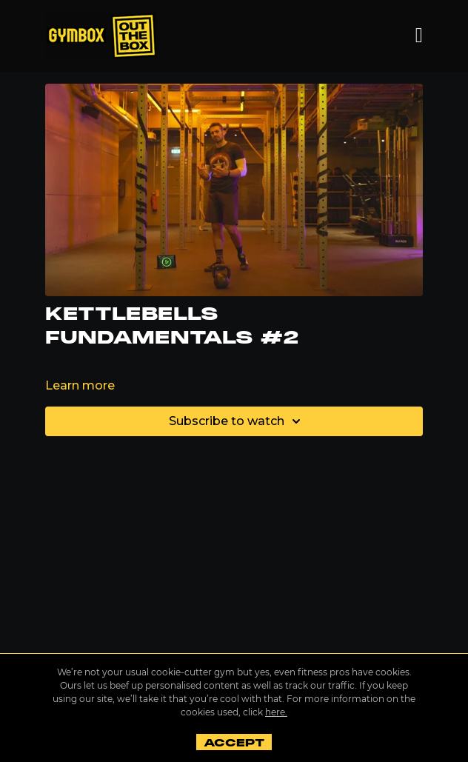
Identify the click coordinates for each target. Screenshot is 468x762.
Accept (234, 742)
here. (276, 712)
